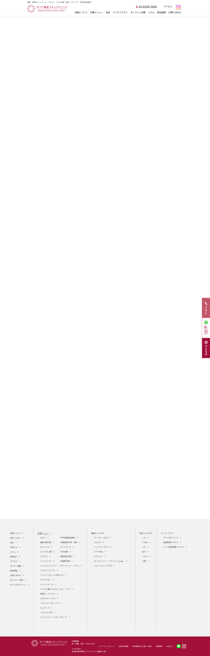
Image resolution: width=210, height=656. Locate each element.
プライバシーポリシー (107, 646)
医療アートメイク (47, 593)
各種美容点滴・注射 (68, 542)
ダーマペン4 (65, 547)
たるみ (145, 542)
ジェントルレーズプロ (103, 565)
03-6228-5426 (148, 6)
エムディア (45, 607)
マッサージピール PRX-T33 (51, 575)
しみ (144, 537)
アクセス (168, 6)
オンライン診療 (137, 12)
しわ (144, 547)
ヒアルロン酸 (46, 551)
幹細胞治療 (65, 561)
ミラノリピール (46, 584)
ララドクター (45, 579)
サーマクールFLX (101, 537)
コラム (151, 12)
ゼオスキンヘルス (47, 598)
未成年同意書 (123, 646)
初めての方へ (15, 538)
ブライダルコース (170, 537)
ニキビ (145, 556)
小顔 (144, 561)
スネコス (44, 556)
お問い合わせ (174, 12)
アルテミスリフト (47, 570)
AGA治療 (64, 551)
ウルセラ (97, 542)
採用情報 (13, 570)
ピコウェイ (98, 556)
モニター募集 (15, 566)
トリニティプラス (101, 547)
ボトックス (45, 547)
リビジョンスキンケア (49, 603)
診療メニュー (96, 12)
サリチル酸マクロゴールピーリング (55, 589)
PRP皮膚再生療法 (67, 537)
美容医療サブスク (170, 542)
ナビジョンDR (46, 612)
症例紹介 (13, 556)
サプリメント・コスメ (69, 565)
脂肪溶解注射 (46, 542)
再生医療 (161, 12)
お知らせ (13, 547)
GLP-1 (43, 537)
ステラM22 (98, 551)
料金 (108, 12)
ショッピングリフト (48, 565)
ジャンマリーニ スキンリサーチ (53, 617)
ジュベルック (45, 561)
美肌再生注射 (66, 556)
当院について (81, 12)
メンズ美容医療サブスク (173, 547)
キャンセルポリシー (18, 584)
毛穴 (144, 551)
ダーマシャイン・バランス (109, 561)
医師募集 (159, 646)
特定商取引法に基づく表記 (142, 646)
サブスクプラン (120, 12)
